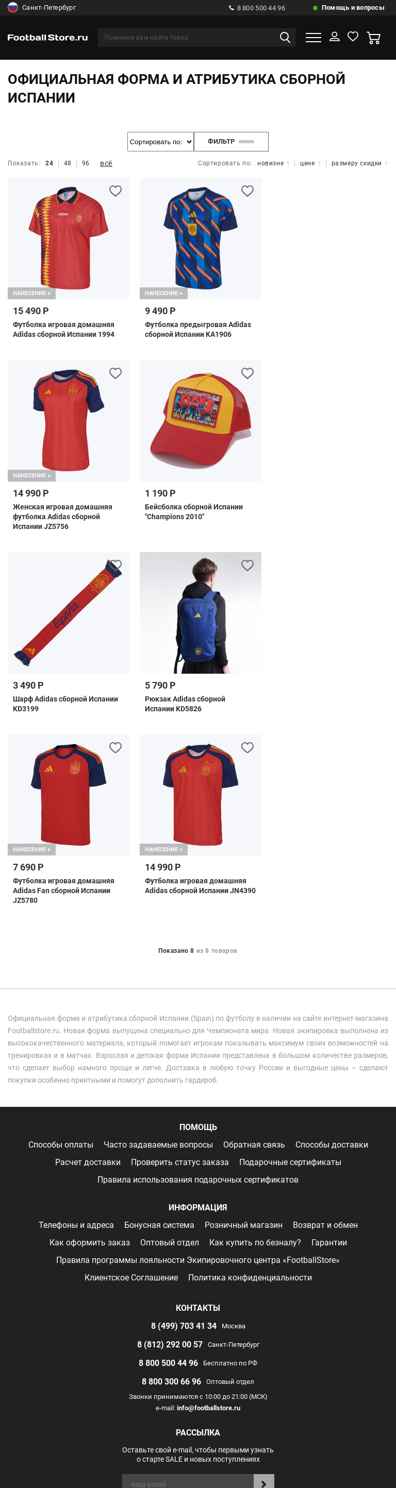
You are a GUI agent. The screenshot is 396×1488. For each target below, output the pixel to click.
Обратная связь (254, 958)
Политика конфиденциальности (250, 1091)
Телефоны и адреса (76, 1038)
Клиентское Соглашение (131, 1091)
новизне (273, 163)
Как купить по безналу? (255, 1056)
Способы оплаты (60, 958)
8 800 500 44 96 (257, 8)
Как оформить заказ (90, 1056)
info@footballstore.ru (208, 1221)
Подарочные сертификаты (290, 975)
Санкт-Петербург (42, 7)
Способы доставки (331, 958)
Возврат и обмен (325, 1038)
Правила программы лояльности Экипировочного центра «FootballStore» (198, 1073)
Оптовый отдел (169, 1056)
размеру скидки (360, 163)
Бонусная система (159, 1038)
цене (310, 163)
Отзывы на (205, 1381)
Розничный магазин (244, 1038)
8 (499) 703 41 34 (184, 1139)
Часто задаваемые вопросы (158, 958)
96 (86, 163)
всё (106, 163)
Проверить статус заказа (180, 975)
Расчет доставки (88, 975)
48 (68, 163)
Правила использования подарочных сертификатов (198, 993)
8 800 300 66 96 (171, 1195)
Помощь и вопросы (353, 7)
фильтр (231, 141)
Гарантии (329, 1056)
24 (49, 163)
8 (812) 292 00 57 (170, 1157)
